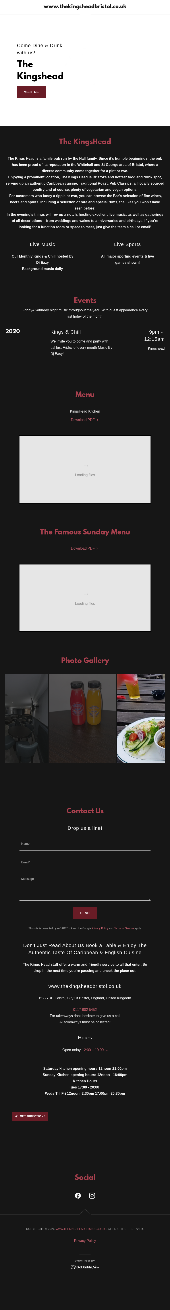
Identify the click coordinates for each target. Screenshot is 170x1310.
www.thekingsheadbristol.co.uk (80, 1223)
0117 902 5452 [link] (85, 1004)
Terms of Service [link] (124, 923)
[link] (85, 7)
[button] (106, 1045)
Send (85, 907)
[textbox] (85, 838)
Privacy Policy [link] (100, 923)
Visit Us (31, 92)
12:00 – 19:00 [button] (93, 1044)
